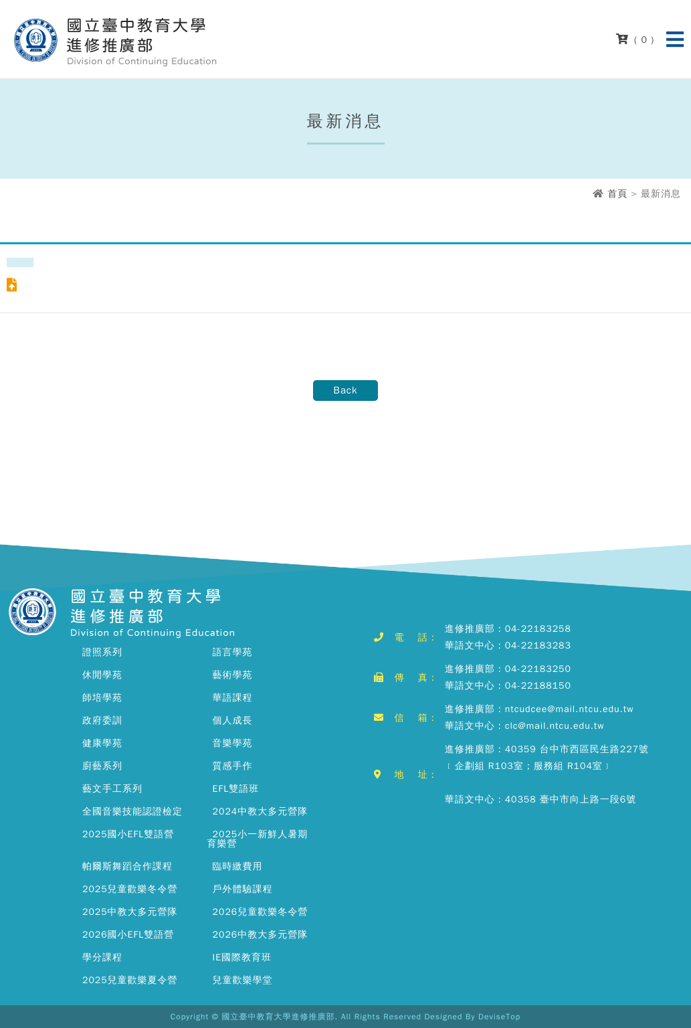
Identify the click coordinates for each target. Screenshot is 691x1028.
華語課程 (233, 697)
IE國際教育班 (242, 957)
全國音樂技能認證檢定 (132, 811)
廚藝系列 (102, 766)
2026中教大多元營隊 (260, 934)
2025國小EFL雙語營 (128, 834)
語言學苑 (233, 652)
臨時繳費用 (238, 866)
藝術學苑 (233, 675)
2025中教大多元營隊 (130, 912)
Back (345, 390)
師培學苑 (102, 697)
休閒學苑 (102, 675)
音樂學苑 (233, 743)
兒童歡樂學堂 (243, 980)
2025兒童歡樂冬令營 (130, 889)
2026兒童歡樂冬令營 (260, 912)
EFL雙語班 (236, 788)
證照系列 (102, 652)
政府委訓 (102, 720)
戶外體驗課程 (243, 889)
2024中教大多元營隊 (260, 811)
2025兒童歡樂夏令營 (130, 980)
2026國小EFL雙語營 (128, 934)
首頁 (617, 193)
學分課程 (102, 957)
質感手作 (233, 766)
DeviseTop (499, 1016)
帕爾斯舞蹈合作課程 (127, 866)
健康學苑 (102, 743)
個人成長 (233, 720)
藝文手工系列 (112, 788)
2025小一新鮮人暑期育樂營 (257, 839)
